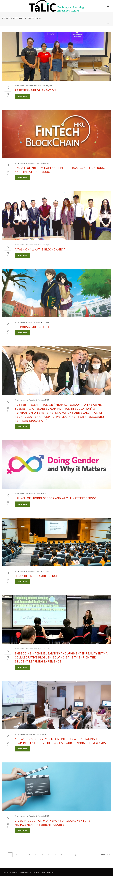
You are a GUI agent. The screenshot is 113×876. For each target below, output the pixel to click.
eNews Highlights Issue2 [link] (28, 734)
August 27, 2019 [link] (45, 163)
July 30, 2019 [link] (45, 322)
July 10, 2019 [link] (46, 400)
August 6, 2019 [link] (46, 245)
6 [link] (42, 855)
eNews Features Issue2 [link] (28, 163)
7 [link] (48, 855)
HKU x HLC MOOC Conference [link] (36, 576)
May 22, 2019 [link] (46, 816)
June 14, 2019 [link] (46, 649)
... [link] (68, 855)
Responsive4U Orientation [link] (35, 90)
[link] (56, 6)
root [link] (18, 86)
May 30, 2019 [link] (45, 734)
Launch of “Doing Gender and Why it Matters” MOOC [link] (55, 498)
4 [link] (29, 855)
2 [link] (16, 855)
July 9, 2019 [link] (44, 494)
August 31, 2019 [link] (47, 86)
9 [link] (61, 855)
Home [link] (107, 24)
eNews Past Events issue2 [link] (29, 86)
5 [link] (35, 855)
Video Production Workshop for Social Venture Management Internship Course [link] (52, 823)
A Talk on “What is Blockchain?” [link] (40, 249)
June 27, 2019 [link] (45, 571)
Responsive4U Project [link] (32, 327)
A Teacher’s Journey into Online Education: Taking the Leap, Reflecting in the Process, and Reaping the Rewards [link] (60, 741)
